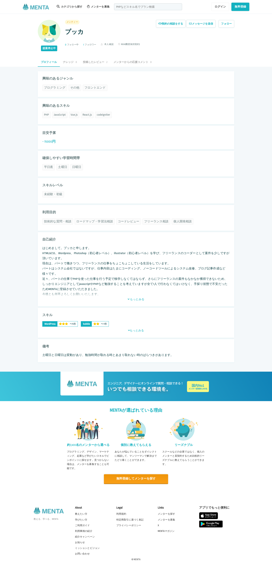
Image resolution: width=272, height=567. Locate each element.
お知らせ (80, 542)
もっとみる (136, 299)
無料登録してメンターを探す (136, 478)
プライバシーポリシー (128, 525)
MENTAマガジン (166, 531)
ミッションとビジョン (87, 548)
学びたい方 (81, 519)
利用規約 (121, 513)
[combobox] (148, 6)
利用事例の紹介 (83, 531)
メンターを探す (166, 513)
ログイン (220, 6)
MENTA (137, 559)
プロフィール (49, 62)
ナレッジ (70, 62)
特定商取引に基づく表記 (130, 519)
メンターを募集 (98, 6)
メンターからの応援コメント (133, 62)
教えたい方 (81, 513)
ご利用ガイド (82, 525)
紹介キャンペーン (85, 536)
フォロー (226, 23)
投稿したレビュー (95, 62)
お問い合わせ (82, 553)
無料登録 (240, 6)
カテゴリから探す (69, 6)
